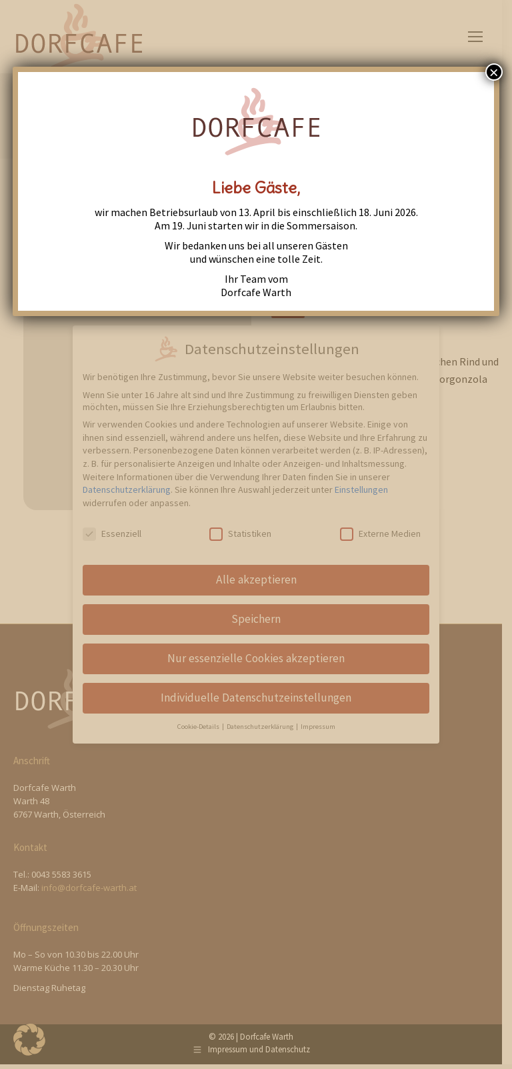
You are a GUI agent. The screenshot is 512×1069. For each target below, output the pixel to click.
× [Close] (494, 72)
